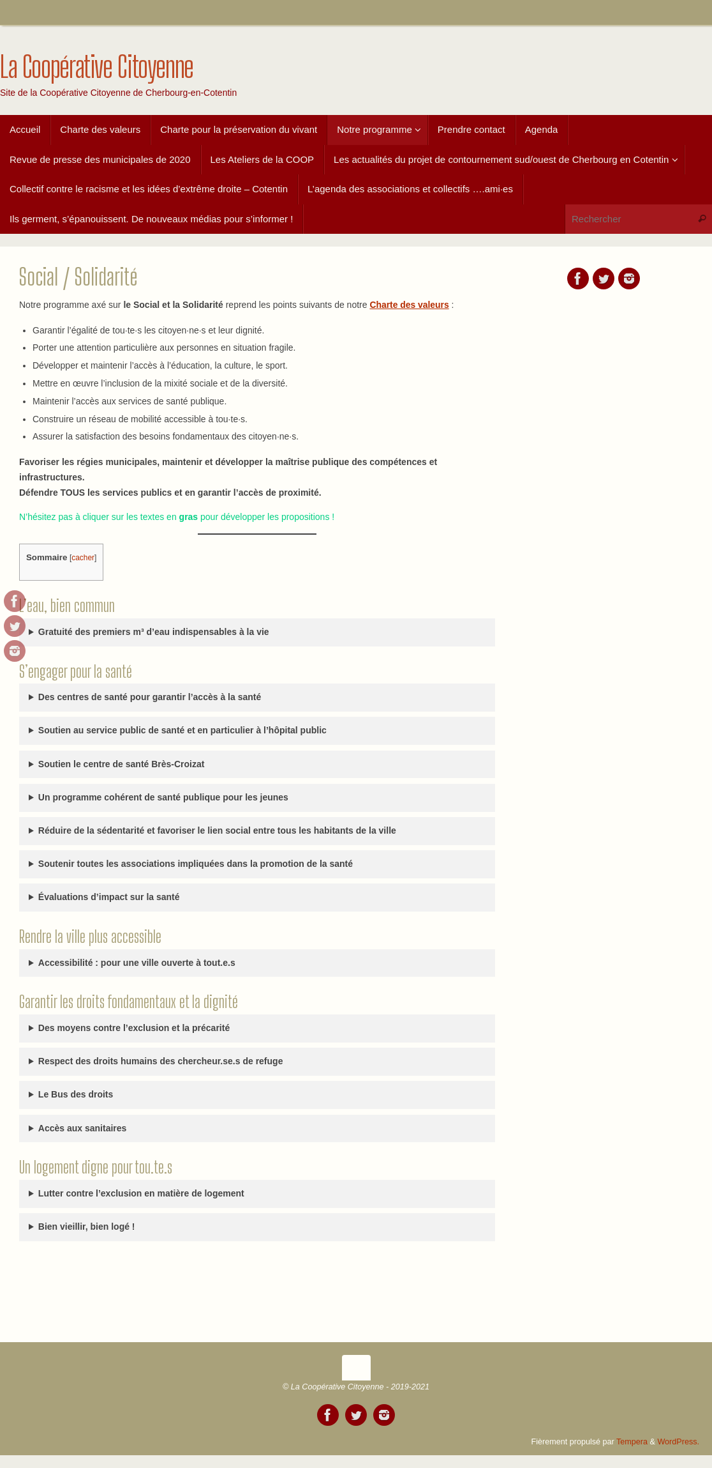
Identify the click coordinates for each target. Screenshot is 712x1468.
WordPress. (678, 1441)
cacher (82, 557)
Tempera (632, 1441)
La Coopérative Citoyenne (96, 67)
